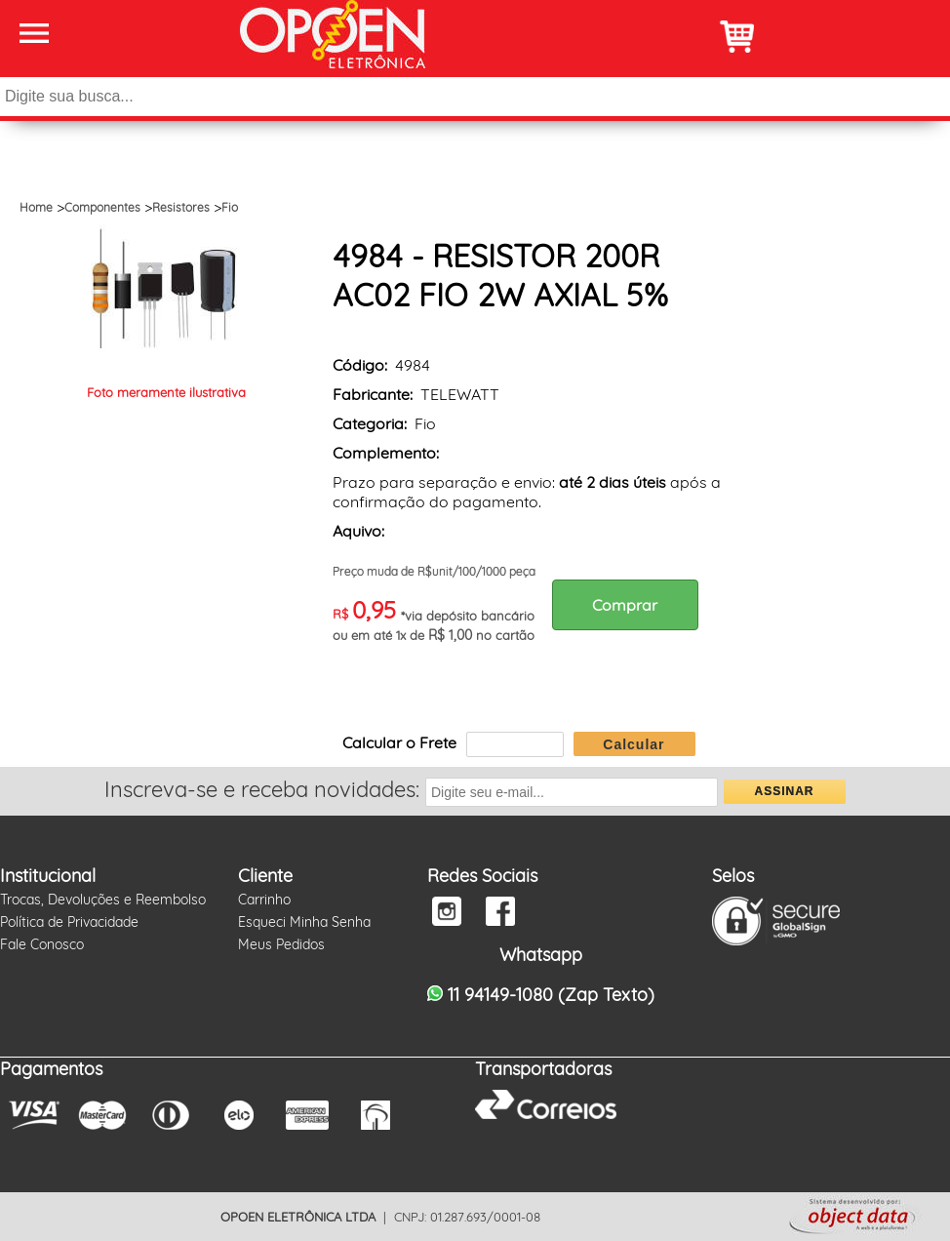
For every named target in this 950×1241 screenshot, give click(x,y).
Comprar (624, 605)
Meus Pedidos (281, 944)
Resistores (181, 207)
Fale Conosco (42, 944)
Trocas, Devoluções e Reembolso (103, 899)
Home (36, 207)
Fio (229, 207)
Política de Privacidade (69, 922)
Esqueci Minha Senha (304, 922)
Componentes (102, 207)
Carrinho (264, 899)
